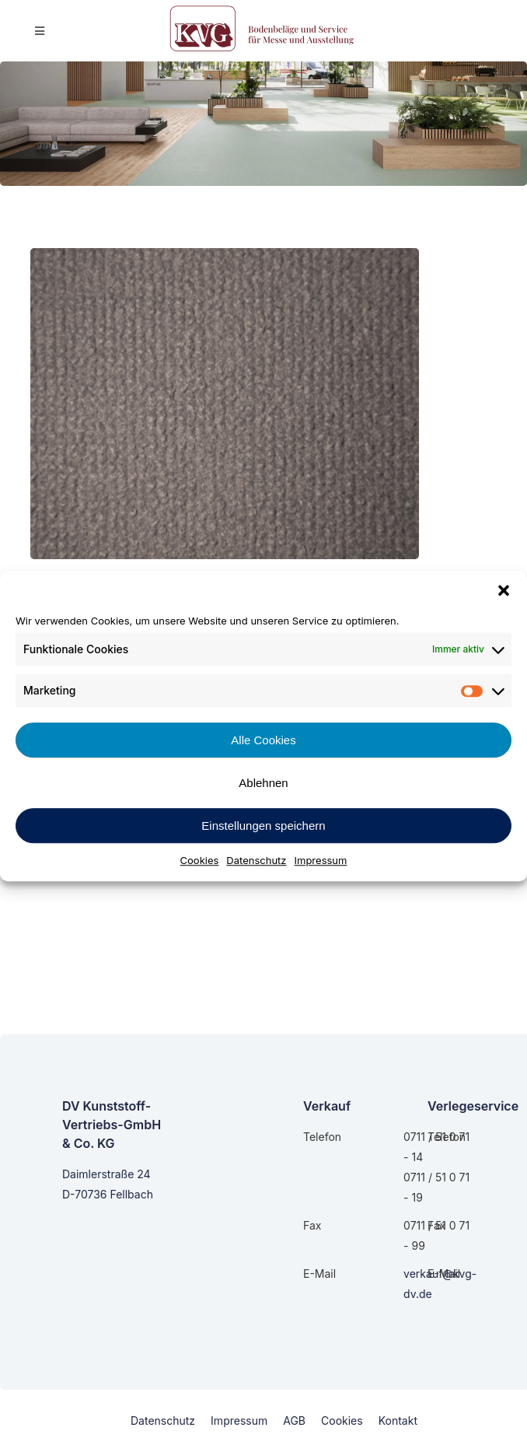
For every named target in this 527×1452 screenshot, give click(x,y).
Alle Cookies (263, 740)
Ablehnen (263, 782)
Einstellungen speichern (263, 825)
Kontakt (398, 1420)
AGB (294, 1420)
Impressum (321, 860)
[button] (503, 590)
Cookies (199, 860)
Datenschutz (256, 860)
